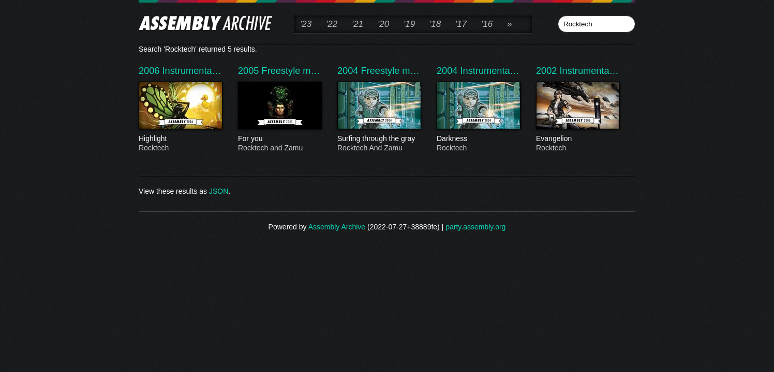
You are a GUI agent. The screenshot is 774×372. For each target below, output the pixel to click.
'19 (409, 24)
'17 (461, 24)
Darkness (478, 139)
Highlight (180, 139)
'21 (357, 24)
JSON (218, 191)
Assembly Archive (336, 227)
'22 (331, 24)
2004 (349, 71)
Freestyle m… (291, 71)
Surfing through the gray (378, 139)
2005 (250, 71)
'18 (435, 24)
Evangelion (577, 139)
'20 (383, 24)
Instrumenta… (191, 71)
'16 (487, 24)
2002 (548, 71)
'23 (305, 24)
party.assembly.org (475, 227)
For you (279, 139)
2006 (150, 71)
